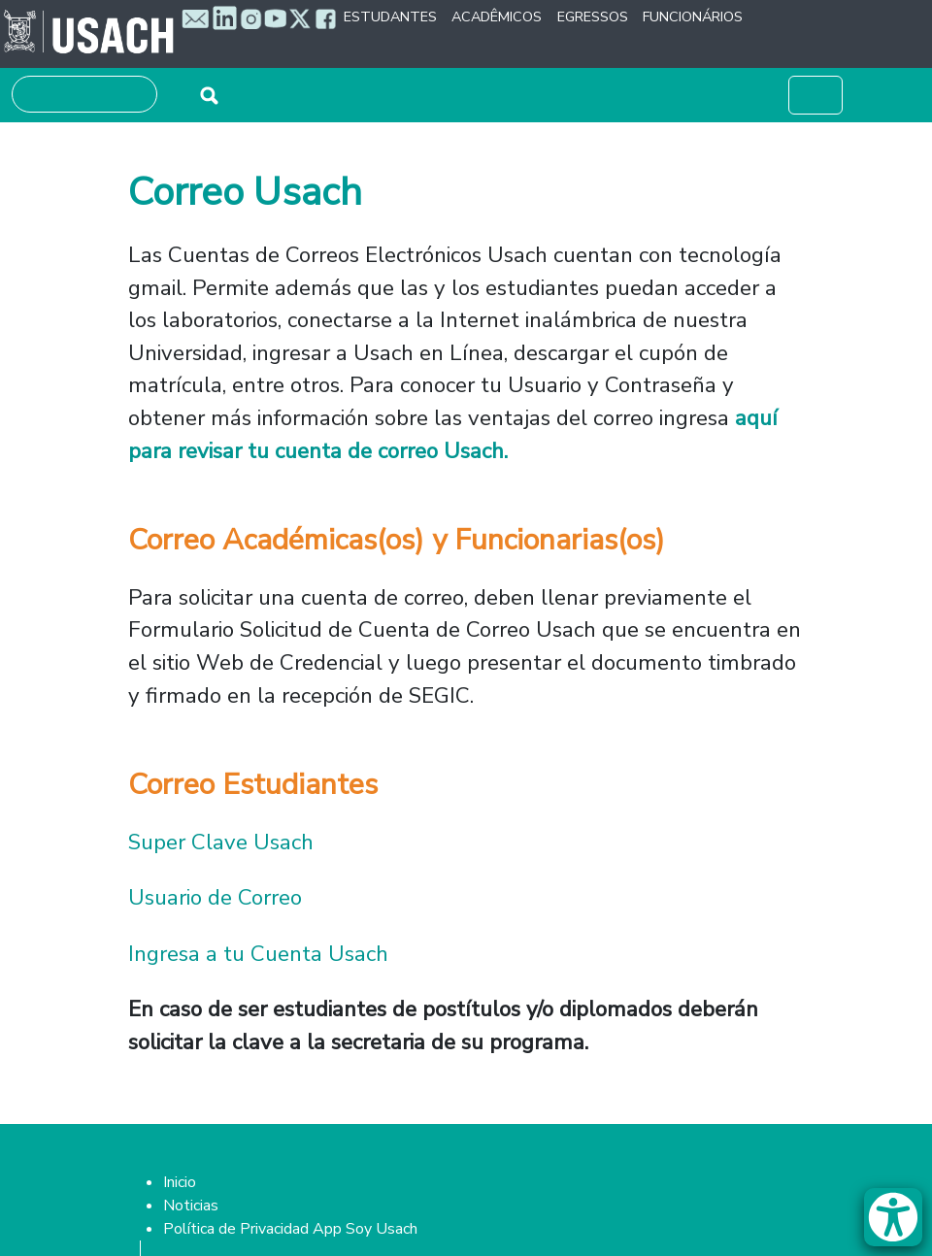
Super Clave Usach (223, 842)
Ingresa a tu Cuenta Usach (258, 954)
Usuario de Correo (215, 897)
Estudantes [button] (390, 16)
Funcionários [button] (693, 16)
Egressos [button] (592, 16)
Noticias (190, 1205)
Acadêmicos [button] (496, 16)
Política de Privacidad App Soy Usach (290, 1228)
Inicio (179, 1182)
